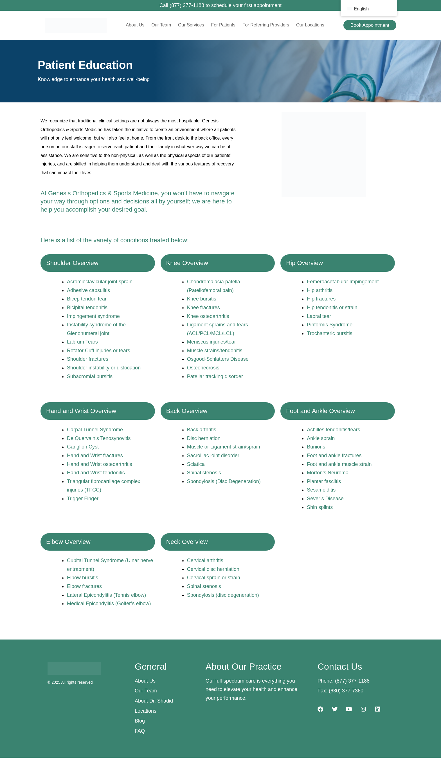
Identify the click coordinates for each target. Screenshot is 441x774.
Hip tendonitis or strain (332, 307)
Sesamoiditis (321, 490)
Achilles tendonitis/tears (333, 429)
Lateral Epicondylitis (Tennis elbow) (106, 595)
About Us (135, 25)
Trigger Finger (82, 498)
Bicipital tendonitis (87, 307)
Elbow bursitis (82, 577)
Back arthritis (201, 429)
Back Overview (187, 410)
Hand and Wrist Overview (81, 410)
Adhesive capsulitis (88, 290)
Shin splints (320, 507)
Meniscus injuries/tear (211, 342)
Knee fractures (203, 307)
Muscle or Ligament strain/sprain (223, 447)
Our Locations (310, 25)
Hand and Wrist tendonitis (96, 472)
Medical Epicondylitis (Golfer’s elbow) (109, 603)
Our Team (161, 25)
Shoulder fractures (87, 359)
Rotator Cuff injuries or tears (98, 350)
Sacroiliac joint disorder (213, 455)
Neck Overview (187, 541)
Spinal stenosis (204, 472)
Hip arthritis (319, 290)
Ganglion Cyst (83, 447)
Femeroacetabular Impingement (343, 281)
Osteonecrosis (203, 368)
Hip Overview (304, 262)
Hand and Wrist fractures (95, 455)
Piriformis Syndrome (329, 324)
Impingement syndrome (93, 316)
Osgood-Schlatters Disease (218, 359)
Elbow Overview (68, 541)
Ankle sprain (321, 438)
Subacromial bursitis (89, 376)
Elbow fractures (84, 586)
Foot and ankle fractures (334, 455)
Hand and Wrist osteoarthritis (99, 464)
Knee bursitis (201, 299)
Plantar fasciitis (324, 481)
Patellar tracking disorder (215, 376)
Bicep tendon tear (87, 299)
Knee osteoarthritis (208, 316)
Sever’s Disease (325, 498)
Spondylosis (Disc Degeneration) (224, 481)
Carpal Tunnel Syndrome (95, 429)
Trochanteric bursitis (329, 333)
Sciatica (196, 464)
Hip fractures (321, 299)
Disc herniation (203, 438)
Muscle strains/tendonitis (214, 350)
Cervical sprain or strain (213, 577)
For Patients (223, 25)
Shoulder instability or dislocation (104, 368)
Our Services (191, 25)
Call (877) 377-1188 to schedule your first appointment (220, 5)
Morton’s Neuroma (327, 472)
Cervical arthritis (205, 560)
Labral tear (319, 316)
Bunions (316, 447)
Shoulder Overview (72, 262)
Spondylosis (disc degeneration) (223, 595)
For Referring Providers (265, 25)
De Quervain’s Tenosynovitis (98, 438)
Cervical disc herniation (213, 569)
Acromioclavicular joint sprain (99, 281)
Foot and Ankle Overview (320, 410)
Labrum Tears (82, 342)
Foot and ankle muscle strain (339, 464)
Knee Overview (187, 262)
